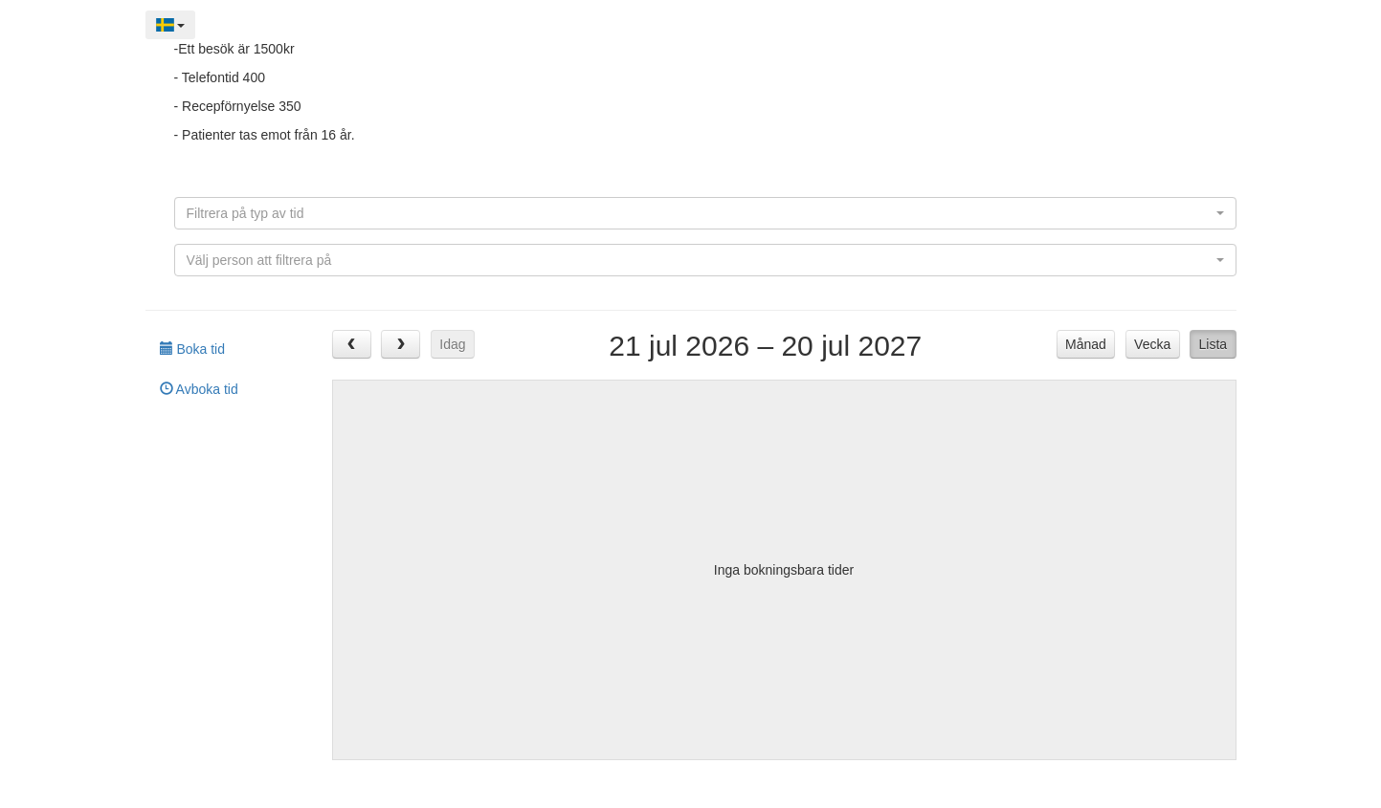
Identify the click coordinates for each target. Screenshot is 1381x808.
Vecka (1152, 344)
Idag (452, 344)
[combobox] (705, 213)
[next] (400, 344)
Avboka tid (199, 389)
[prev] (351, 344)
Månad (1085, 344)
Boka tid (192, 349)
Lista (1213, 344)
